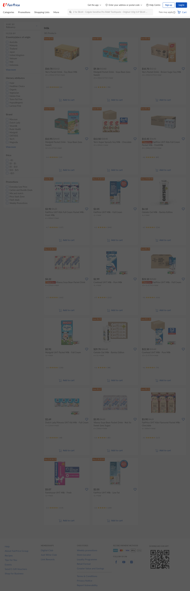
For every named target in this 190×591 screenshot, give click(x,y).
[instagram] (131, 563)
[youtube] (124, 563)
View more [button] (11, 69)
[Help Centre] (153, 5)
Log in (181, 5)
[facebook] (116, 563)
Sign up (168, 5)
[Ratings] (54, 87)
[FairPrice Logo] (11, 5)
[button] (174, 12)
